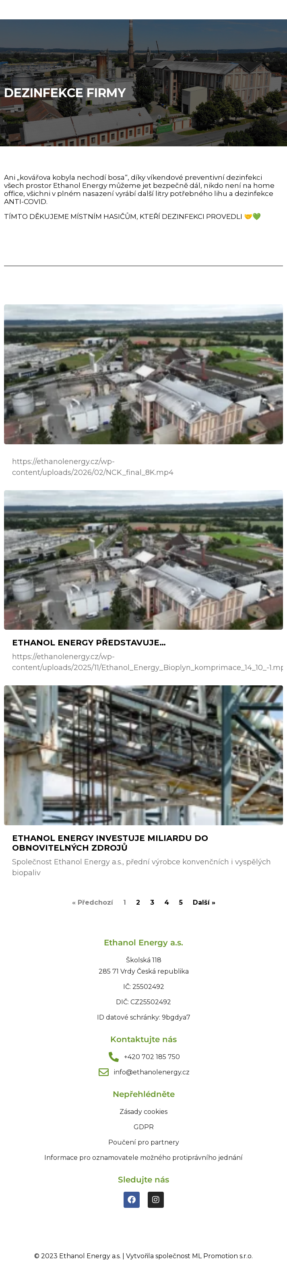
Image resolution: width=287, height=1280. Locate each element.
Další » (204, 902)
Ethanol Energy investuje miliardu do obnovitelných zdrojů (110, 843)
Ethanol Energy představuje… (89, 642)
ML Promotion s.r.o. (222, 1256)
